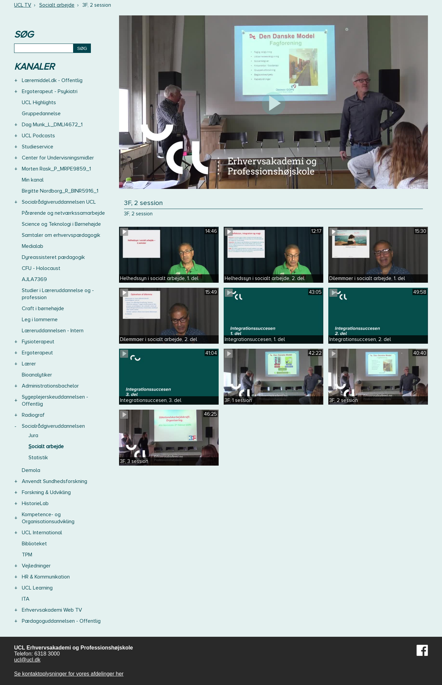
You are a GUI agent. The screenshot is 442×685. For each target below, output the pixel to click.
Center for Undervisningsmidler (58, 157)
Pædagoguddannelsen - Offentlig (61, 621)
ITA (26, 599)
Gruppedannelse (41, 113)
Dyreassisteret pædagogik (53, 257)
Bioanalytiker (37, 374)
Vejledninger (36, 565)
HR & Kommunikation (46, 576)
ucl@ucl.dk (27, 660)
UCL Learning (37, 588)
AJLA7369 (34, 279)
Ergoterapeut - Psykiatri (49, 91)
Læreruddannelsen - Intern (53, 330)
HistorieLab (35, 503)
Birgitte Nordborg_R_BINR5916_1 (60, 191)
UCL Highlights (39, 102)
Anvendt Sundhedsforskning (54, 481)
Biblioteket (34, 543)
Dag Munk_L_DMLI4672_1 (52, 124)
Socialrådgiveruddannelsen (53, 426)
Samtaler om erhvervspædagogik (61, 235)
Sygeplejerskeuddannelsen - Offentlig (55, 400)
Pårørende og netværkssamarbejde (63, 213)
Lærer (29, 363)
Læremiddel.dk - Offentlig (52, 80)
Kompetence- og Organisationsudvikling (48, 518)
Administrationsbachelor (50, 386)
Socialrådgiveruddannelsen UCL (59, 202)
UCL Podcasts (38, 135)
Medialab (32, 246)
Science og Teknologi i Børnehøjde (61, 224)
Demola (31, 470)
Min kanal (33, 180)
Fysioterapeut (38, 341)
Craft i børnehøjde (43, 308)
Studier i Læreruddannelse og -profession (58, 294)
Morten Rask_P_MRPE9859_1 (56, 168)
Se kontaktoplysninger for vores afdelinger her (68, 674)
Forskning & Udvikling (46, 492)
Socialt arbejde (56, 5)
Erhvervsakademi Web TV (52, 610)
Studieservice (37, 146)
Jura (33, 435)
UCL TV (22, 5)
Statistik (38, 457)
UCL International (42, 532)
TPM (27, 554)
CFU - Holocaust (41, 268)
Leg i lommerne (40, 319)
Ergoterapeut (37, 352)
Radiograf (33, 415)
